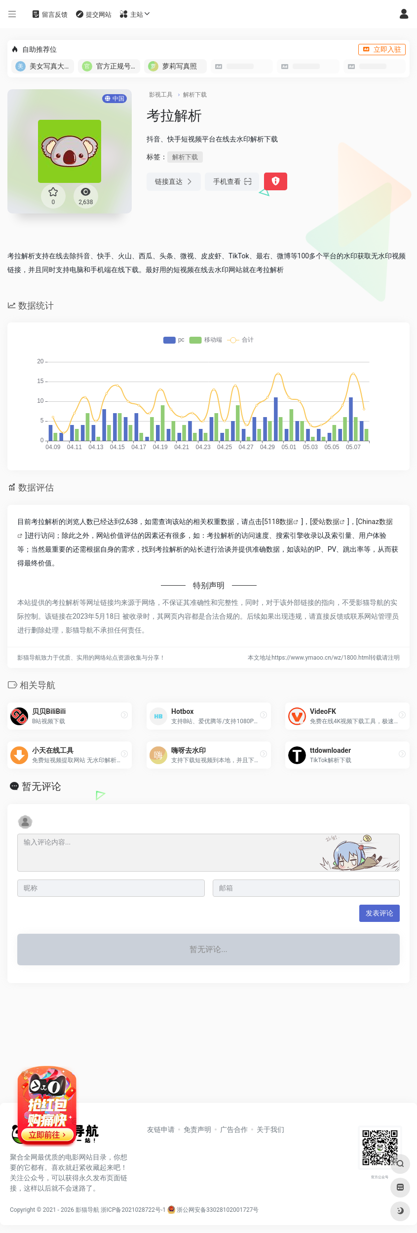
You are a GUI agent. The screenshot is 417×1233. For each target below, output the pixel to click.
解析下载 (195, 94)
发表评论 (379, 913)
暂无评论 (41, 786)
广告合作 (234, 1129)
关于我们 (270, 1129)
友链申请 (161, 1129)
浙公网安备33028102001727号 (213, 1209)
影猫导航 (87, 1209)
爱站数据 (326, 522)
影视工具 (161, 94)
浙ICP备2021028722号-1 (133, 1209)
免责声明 (197, 1129)
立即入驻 (382, 49)
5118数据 (278, 522)
